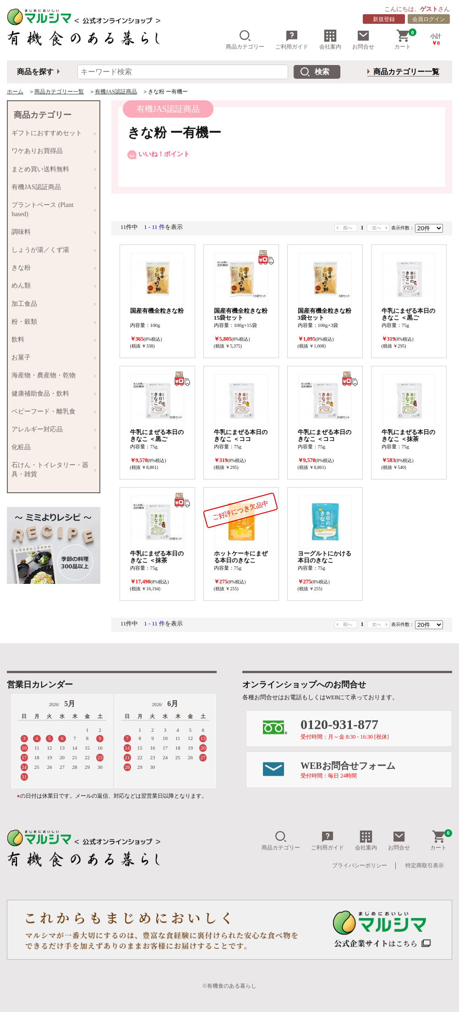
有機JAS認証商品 (116, 91)
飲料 (51, 339)
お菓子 (51, 358)
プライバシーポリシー (359, 865)
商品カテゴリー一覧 (406, 72)
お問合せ (363, 39)
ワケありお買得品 (51, 151)
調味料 (51, 232)
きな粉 (51, 268)
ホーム (15, 91)
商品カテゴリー (245, 39)
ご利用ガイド (291, 39)
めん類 (51, 286)
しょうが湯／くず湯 (51, 250)
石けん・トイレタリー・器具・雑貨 (51, 470)
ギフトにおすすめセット (51, 133)
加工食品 (51, 304)
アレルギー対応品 (51, 429)
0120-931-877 (376, 728)
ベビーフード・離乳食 (51, 411)
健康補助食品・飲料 (51, 393)
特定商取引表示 (424, 865)
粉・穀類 (51, 322)
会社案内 (330, 39)
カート (405, 39)
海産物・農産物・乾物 (51, 376)
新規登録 (384, 19)
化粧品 (51, 447)
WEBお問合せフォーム (376, 770)
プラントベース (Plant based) (51, 209)
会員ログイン (428, 19)
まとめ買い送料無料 (51, 169)
